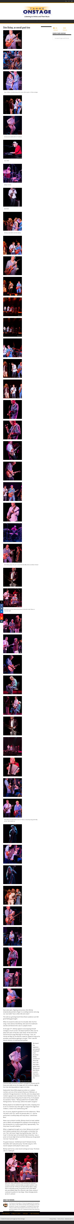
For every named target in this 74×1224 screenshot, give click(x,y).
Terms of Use (60, 1219)
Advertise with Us (69, 1219)
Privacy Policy (53, 1219)
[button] (37, 21)
